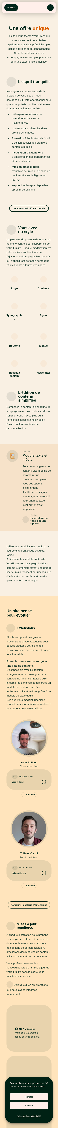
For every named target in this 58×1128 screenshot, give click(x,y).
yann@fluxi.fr (18, 782)
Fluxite (11, 7)
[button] (46, 1083)
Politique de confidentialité (29, 1116)
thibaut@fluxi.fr (19, 873)
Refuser (29, 1096)
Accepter (29, 1105)
